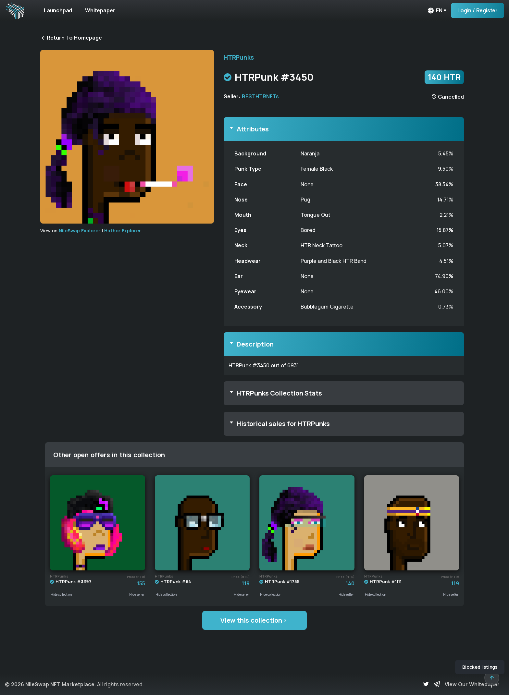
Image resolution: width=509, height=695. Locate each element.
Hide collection (61, 594)
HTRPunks (239, 57)
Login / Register (477, 10)
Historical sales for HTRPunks (283, 423)
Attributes (253, 129)
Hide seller (136, 594)
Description (255, 344)
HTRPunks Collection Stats (279, 393)
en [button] (434, 11)
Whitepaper (100, 10)
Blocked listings (479, 667)
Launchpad (58, 10)
